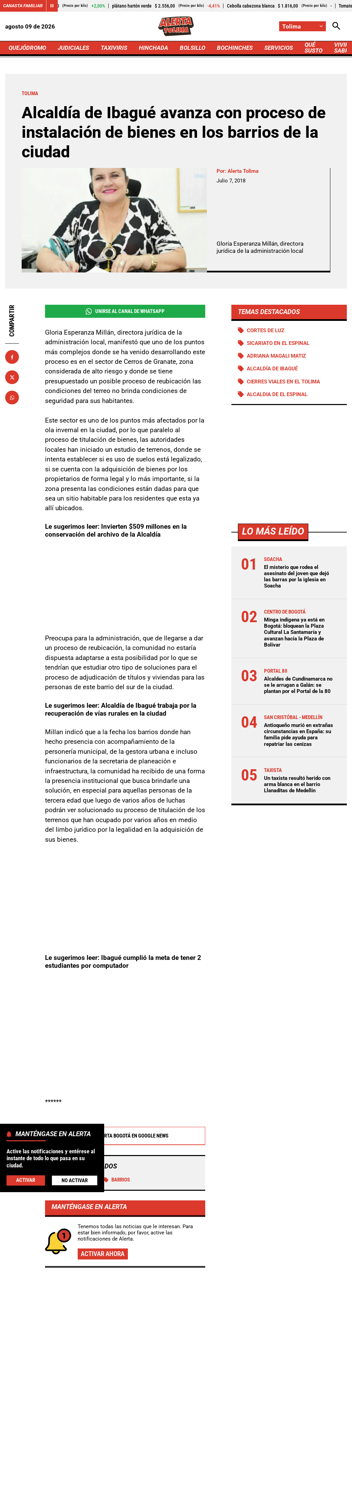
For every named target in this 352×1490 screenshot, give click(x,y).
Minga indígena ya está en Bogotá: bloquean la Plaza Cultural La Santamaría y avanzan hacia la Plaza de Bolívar (294, 632)
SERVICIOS (278, 47)
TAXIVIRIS (114, 47)
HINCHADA (153, 47)
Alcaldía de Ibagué (272, 369)
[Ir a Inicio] (176, 26)
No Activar (75, 1180)
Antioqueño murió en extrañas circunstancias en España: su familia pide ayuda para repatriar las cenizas (298, 734)
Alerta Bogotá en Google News (125, 1060)
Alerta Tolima (243, 171)
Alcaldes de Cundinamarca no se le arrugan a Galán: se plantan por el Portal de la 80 (298, 685)
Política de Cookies (150, 1481)
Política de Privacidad (159, 1469)
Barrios (116, 1105)
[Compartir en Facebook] (12, 357)
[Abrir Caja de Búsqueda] (336, 26)
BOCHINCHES (235, 47)
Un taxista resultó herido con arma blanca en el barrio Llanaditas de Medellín (297, 784)
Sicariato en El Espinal (278, 343)
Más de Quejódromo (65, 1233)
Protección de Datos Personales (282, 1469)
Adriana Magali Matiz (276, 356)
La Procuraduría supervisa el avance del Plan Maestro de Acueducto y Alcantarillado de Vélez (292, 1274)
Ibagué (88, 1105)
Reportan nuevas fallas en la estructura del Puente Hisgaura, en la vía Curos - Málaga (290, 1340)
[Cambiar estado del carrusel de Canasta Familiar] (52, 6)
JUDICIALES (73, 47)
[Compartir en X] (12, 377)
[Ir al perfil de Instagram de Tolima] (197, 1414)
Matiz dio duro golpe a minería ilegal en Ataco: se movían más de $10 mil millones (171, 1305)
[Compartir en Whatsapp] (12, 397)
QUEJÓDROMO (27, 47)
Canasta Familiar (23, 5)
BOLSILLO (192, 47)
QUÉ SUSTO (313, 47)
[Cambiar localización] (302, 26)
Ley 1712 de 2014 (203, 1481)
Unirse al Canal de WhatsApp (125, 311)
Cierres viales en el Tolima (283, 382)
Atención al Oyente (216, 1469)
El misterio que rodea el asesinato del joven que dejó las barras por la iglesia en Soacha (296, 576)
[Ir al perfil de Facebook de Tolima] (153, 1414)
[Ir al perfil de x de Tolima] (174, 1414)
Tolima (60, 1105)
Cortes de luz (265, 330)
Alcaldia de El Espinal (277, 394)
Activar (25, 1180)
